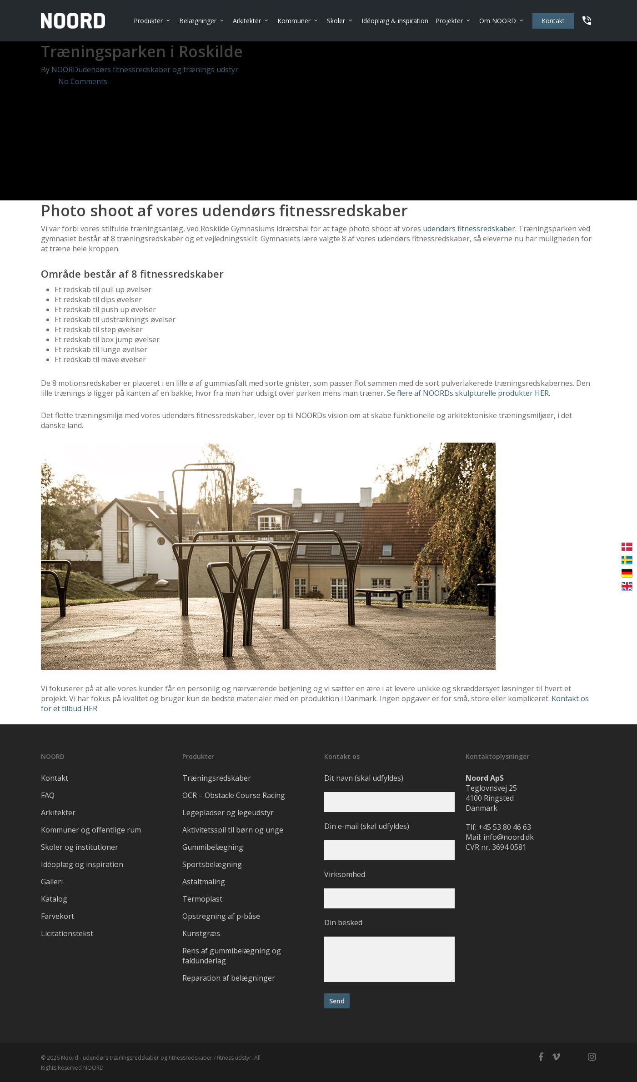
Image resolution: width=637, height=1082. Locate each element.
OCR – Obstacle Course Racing (233, 795)
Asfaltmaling (203, 882)
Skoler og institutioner (79, 847)
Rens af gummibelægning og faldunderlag (231, 956)
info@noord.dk (508, 837)
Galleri (52, 882)
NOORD (64, 70)
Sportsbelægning (212, 864)
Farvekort (57, 916)
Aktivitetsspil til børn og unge (232, 830)
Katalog (54, 899)
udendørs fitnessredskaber (469, 229)
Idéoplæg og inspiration (82, 864)
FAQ (48, 795)
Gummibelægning (212, 847)
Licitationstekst (67, 933)
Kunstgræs (201, 933)
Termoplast (202, 899)
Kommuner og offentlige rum (91, 830)
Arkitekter (58, 813)
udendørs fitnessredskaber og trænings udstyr (158, 70)
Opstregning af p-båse (221, 916)
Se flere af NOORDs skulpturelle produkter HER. (468, 393)
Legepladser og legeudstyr (228, 813)
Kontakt (54, 778)
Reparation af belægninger (228, 978)
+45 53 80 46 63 (504, 827)
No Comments (74, 81)
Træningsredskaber (216, 778)
